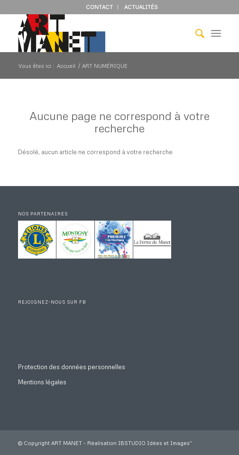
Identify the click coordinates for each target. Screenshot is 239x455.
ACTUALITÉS (141, 7)
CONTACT (99, 7)
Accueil (66, 66)
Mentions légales (42, 382)
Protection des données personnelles (71, 367)
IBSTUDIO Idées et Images (154, 443)
